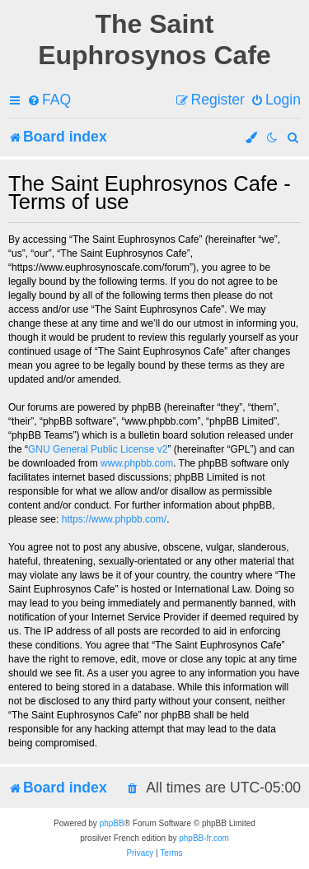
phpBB (112, 823)
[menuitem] (49, 100)
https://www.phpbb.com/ (114, 519)
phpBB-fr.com (204, 838)
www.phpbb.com (137, 463)
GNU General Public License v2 (97, 449)
